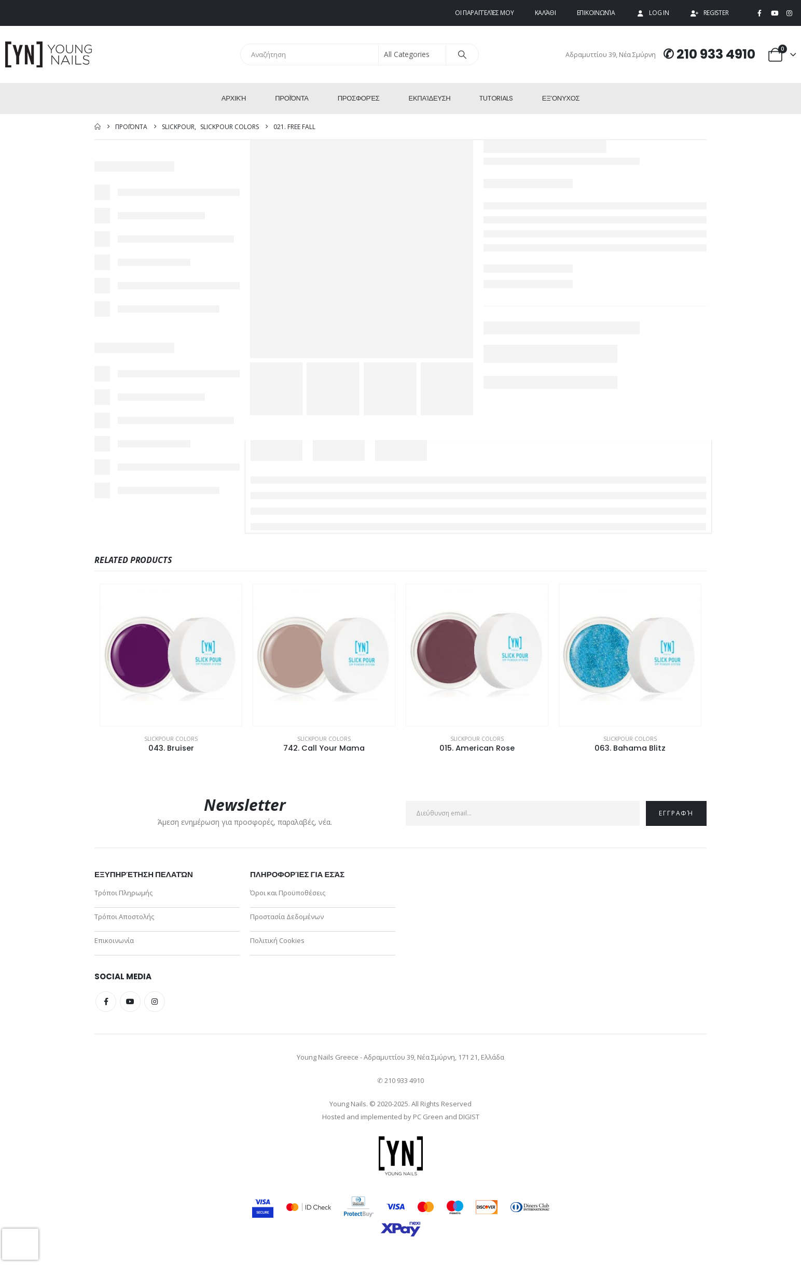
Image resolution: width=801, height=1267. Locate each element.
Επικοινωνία (596, 12)
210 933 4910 (715, 54)
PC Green (428, 1116)
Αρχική (234, 98)
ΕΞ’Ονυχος (560, 98)
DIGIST (469, 1116)
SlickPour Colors (171, 738)
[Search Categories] (412, 54)
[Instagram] (789, 13)
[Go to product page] (171, 655)
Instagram (154, 1001)
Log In (652, 12)
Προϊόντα (292, 98)
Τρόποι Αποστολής (124, 916)
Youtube (130, 1001)
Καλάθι (545, 12)
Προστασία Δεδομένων (287, 916)
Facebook (105, 1001)
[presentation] (20, 1244)
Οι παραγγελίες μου (484, 12)
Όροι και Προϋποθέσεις (287, 892)
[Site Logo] (49, 54)
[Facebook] (759, 13)
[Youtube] (774, 13)
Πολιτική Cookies (277, 940)
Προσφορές (359, 98)
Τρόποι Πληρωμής (123, 892)
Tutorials (496, 98)
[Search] (462, 54)
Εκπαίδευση (430, 98)
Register (709, 12)
